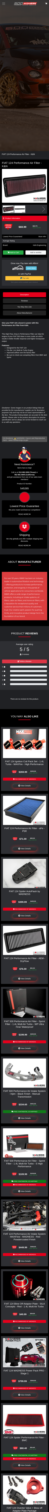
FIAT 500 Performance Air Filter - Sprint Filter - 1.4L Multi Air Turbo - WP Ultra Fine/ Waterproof (24, 1024)
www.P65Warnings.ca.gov (18, 440)
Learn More (31, 268)
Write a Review (24, 661)
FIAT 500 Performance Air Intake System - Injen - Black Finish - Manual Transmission (24, 1094)
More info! (42, 237)
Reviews (24, 301)
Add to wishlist (35, 252)
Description (24, 295)
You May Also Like (24, 307)
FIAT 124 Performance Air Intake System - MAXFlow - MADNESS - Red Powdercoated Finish (24, 1237)
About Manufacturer (24, 313)
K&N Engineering (39, 245)
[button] (44, 186)
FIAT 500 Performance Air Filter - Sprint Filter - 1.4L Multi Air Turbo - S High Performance (24, 1164)
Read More (24, 514)
